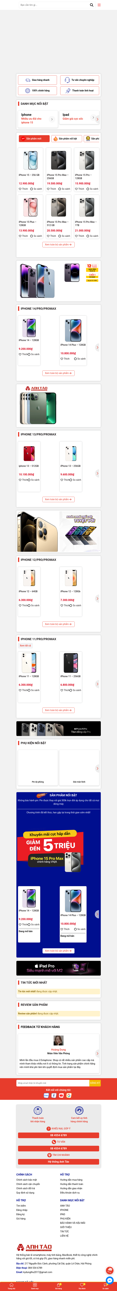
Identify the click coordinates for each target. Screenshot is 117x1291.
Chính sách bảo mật (26, 1264)
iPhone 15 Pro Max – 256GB (58, 182)
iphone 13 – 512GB (29, 471)
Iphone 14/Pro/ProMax (38, 314)
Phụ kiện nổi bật (33, 791)
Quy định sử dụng (25, 1277)
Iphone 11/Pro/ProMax (38, 644)
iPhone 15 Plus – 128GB (27, 229)
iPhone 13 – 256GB (71, 471)
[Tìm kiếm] (92, 5)
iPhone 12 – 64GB (28, 597)
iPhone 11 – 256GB (71, 681)
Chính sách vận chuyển (28, 1268)
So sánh (36, 194)
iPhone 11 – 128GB (29, 681)
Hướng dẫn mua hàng (71, 1264)
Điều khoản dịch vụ (70, 1277)
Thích (23, 194)
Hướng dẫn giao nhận (71, 1272)
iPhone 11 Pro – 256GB (31, 731)
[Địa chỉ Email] (58, 1167)
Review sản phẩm (34, 1089)
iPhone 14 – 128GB (29, 345)
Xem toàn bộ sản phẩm (58, 250)
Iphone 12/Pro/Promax (38, 565)
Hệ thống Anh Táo (58, 1246)
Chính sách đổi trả (25, 1272)
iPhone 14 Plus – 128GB (73, 350)
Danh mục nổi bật (34, 109)
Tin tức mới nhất (34, 1067)
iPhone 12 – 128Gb (70, 597)
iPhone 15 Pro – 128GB (83, 182)
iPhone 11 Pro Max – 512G (74, 734)
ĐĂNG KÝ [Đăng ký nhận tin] (95, 1167)
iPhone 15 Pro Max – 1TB (86, 229)
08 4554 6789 (58, 1219)
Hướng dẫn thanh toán (71, 1268)
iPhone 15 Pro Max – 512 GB (58, 229)
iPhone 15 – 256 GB (29, 180)
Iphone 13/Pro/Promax (38, 439)
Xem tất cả (25, 651)
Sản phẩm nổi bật (57, 879)
